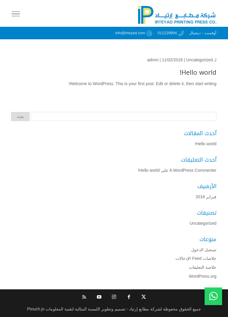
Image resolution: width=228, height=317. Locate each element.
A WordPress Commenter (193, 170)
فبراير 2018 (206, 196)
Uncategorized (199, 59)
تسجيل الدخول (203, 249)
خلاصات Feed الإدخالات (195, 258)
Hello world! (198, 72)
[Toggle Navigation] (16, 15)
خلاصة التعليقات (202, 267)
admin (153, 59)
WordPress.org (202, 276)
